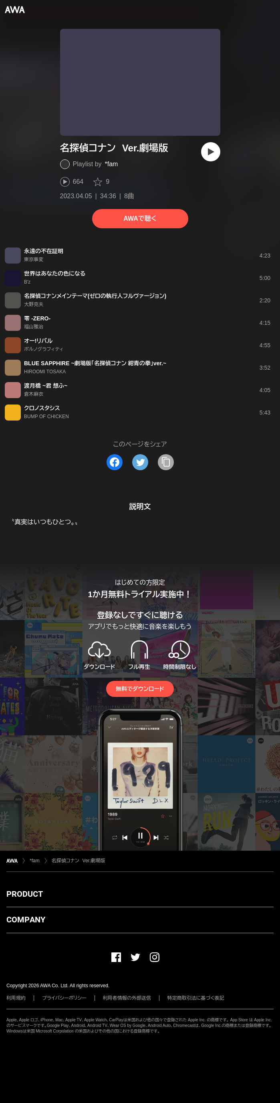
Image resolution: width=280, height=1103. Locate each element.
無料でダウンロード (140, 689)
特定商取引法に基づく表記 (195, 998)
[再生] (210, 151)
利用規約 (16, 998)
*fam (111, 164)
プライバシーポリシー (64, 998)
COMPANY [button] (25, 919)
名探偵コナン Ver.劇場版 (78, 860)
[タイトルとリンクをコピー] (166, 462)
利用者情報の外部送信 (127, 998)
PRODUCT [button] (24, 894)
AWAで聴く (139, 218)
